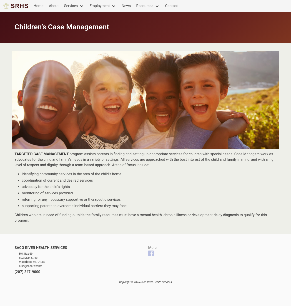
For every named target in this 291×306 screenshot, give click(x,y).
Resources (144, 6)
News (126, 6)
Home (38, 6)
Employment (100, 6)
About (54, 6)
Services (71, 6)
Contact (171, 6)
